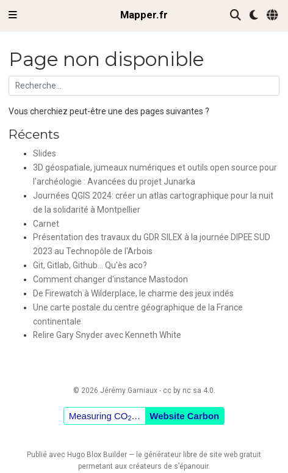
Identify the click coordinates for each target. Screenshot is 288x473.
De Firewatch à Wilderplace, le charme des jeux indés (133, 293)
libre (190, 454)
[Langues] (273, 16)
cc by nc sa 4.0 (188, 390)
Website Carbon (184, 416)
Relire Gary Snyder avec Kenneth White (107, 335)
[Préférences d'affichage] (254, 16)
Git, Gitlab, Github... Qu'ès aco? (90, 265)
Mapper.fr (144, 15)
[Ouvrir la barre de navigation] (13, 15)
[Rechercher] (235, 16)
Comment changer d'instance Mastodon (110, 279)
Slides (44, 153)
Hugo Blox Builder (97, 454)
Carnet (46, 224)
